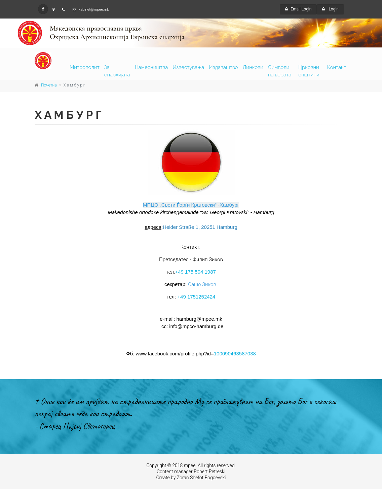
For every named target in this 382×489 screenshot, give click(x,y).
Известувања (188, 67)
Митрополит (85, 67)
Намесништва (151, 67)
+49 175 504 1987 (195, 272)
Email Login (298, 9)
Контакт (336, 67)
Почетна (49, 85)
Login (330, 9)
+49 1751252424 (196, 297)
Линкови (253, 67)
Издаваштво (223, 67)
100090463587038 (235, 353)
